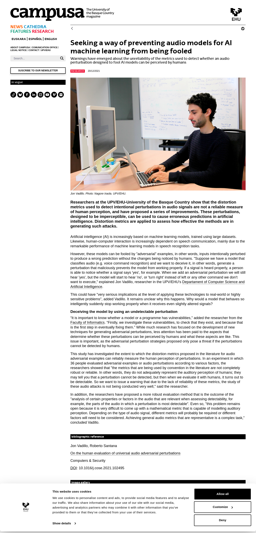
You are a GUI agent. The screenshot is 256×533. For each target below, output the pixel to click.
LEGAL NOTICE (18, 50)
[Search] (34, 58)
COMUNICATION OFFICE (45, 47)
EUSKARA (19, 39)
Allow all (223, 495)
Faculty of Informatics (87, 322)
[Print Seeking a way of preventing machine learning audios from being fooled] (243, 28)
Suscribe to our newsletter (38, 70)
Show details (61, 525)
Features (20, 31)
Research (43, 31)
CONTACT (34, 50)
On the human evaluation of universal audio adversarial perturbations (125, 453)
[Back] (72, 28)
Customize (223, 508)
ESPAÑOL (35, 39)
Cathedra (35, 26)
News (16, 26)
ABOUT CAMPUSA (20, 47)
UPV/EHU (46, 50)
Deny (222, 522)
